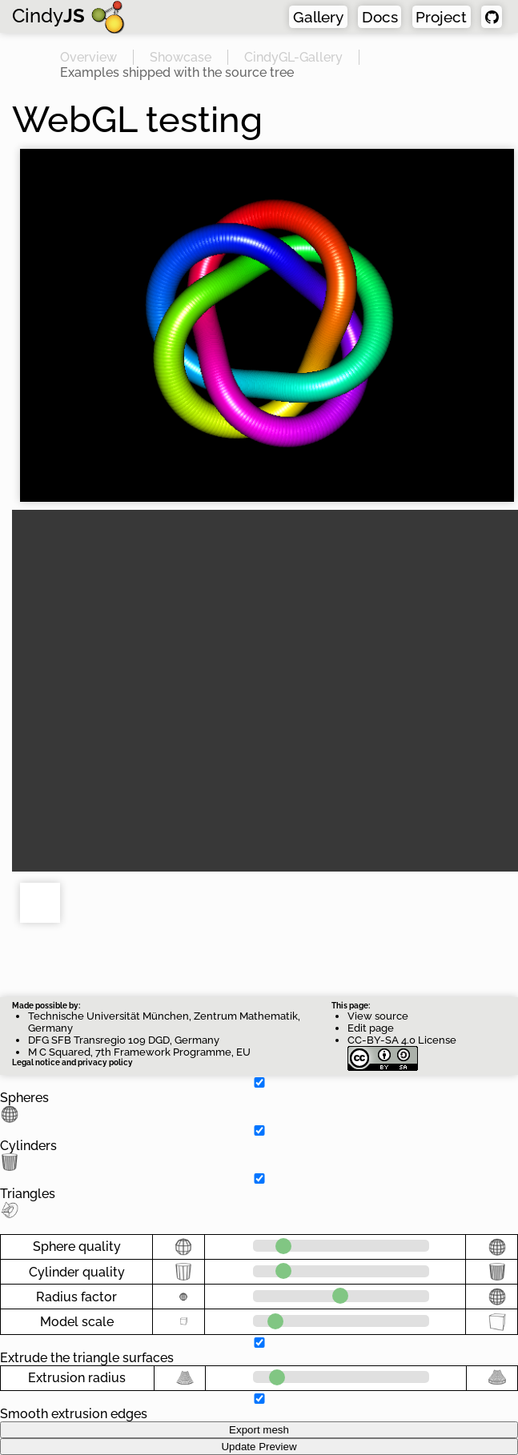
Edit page (370, 1028)
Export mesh (259, 1430)
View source (377, 1016)
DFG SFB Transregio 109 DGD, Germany (123, 1040)
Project (444, 16)
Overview (88, 56)
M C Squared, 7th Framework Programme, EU (139, 1052)
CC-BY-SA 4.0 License (401, 1046)
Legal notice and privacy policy (72, 1062)
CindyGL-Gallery (293, 56)
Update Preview (258, 1447)
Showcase (180, 56)
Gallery (324, 16)
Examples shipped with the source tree (177, 71)
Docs (384, 16)
